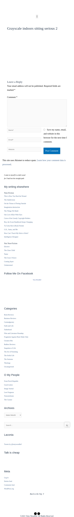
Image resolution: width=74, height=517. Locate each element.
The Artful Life (9, 355)
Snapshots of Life (10, 348)
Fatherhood (8, 330)
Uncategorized (9, 367)
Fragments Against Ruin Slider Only (16, 337)
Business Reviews (10, 318)
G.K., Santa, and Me (11, 229)
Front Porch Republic (11, 381)
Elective (7, 247)
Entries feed (8, 481)
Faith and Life (8, 326)
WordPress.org (9, 489)
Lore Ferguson (9, 392)
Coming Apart (9, 261)
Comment (12, 97)
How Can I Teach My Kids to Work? (16, 233)
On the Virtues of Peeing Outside (15, 203)
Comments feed (9, 485)
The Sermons (8, 359)
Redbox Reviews (9, 344)
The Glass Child (9, 250)
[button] (37, 17)
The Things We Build (11, 211)
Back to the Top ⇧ (37, 494)
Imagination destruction (12, 207)
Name (6, 254)
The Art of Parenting (11, 352)
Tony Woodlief (37, 280)
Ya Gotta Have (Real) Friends (14, 226)
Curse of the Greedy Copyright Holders (17, 218)
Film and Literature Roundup (14, 333)
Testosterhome (9, 396)
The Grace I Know (10, 258)
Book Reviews (9, 315)
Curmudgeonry (9, 322)
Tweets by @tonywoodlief (13, 444)
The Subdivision (9, 200)
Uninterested (8, 265)
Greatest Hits (8, 341)
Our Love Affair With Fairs (13, 215)
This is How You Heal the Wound (15, 196)
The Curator (8, 400)
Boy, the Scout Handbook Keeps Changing (18, 222)
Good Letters (8, 385)
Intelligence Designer (11, 237)
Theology (7, 363)
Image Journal (9, 389)
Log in (6, 478)
